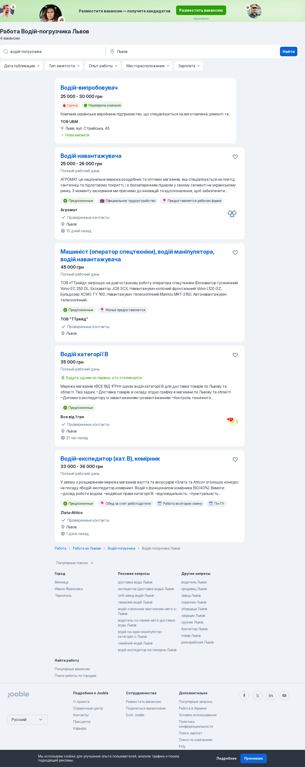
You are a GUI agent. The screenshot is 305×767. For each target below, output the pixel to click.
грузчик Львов (192, 622)
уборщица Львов (194, 609)
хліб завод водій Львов (136, 595)
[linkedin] (271, 695)
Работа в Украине (193, 708)
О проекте (81, 702)
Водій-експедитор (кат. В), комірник (110, 458)
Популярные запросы (195, 702)
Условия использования (198, 715)
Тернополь (63, 595)
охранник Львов (193, 602)
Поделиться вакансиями (146, 708)
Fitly (182, 746)
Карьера (79, 728)
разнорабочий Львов (197, 642)
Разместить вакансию (201, 10)
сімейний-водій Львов (135, 643)
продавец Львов (194, 589)
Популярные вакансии (72, 669)
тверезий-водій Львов (135, 602)
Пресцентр (81, 722)
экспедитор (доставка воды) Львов (146, 589)
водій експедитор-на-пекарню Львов (147, 650)
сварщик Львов (193, 615)
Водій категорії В (84, 354)
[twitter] (257, 695)
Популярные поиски (75, 563)
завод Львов (191, 595)
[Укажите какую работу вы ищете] (52, 51)
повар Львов (191, 635)
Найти (289, 51)
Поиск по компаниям (195, 740)
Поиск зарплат (190, 733)
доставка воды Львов (135, 582)
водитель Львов (194, 582)
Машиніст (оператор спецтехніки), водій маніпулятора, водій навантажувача (137, 255)
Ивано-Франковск (69, 589)
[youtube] (284, 695)
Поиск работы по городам (75, 676)
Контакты (81, 715)
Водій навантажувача (91, 155)
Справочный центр (88, 708)
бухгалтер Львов (194, 629)
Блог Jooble (135, 715)
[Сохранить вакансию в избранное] (235, 157)
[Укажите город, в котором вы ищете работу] (159, 51)
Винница (61, 582)
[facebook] (244, 695)
